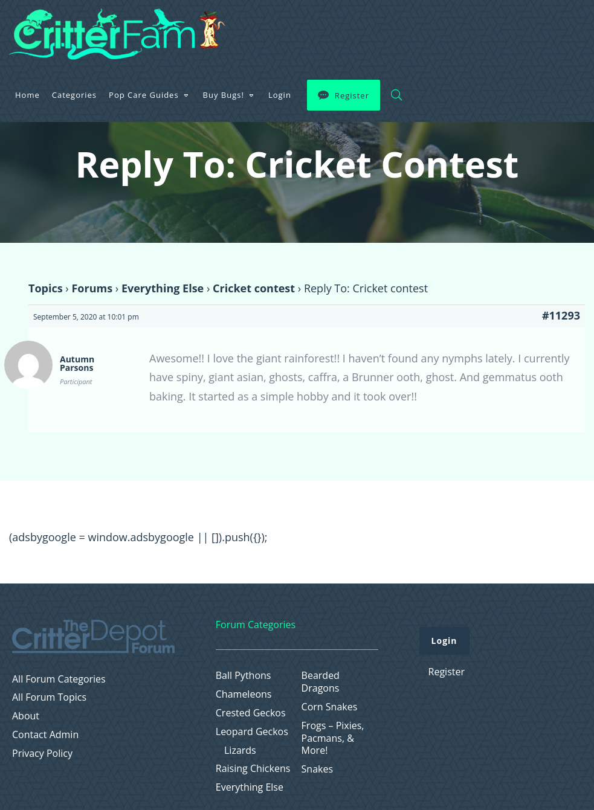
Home (202, 26)
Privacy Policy (42, 753)
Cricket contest (254, 288)
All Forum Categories (59, 679)
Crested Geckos (251, 713)
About (25, 716)
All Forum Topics (49, 697)
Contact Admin (45, 734)
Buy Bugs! (398, 26)
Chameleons (244, 694)
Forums (91, 288)
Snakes (318, 769)
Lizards (240, 750)
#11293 (561, 315)
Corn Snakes (330, 707)
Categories (249, 26)
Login (454, 26)
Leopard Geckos (252, 731)
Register (526, 27)
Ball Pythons (243, 675)
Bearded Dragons (321, 682)
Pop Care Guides (318, 26)
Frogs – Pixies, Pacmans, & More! (333, 738)
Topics (45, 288)
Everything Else (162, 288)
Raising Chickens (253, 768)
